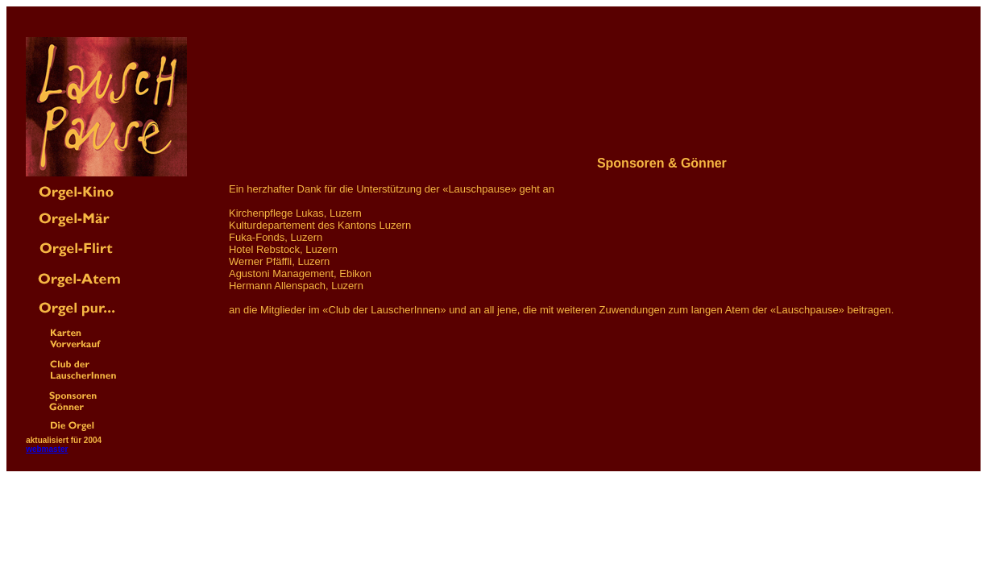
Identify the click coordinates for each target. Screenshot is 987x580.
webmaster (47, 449)
